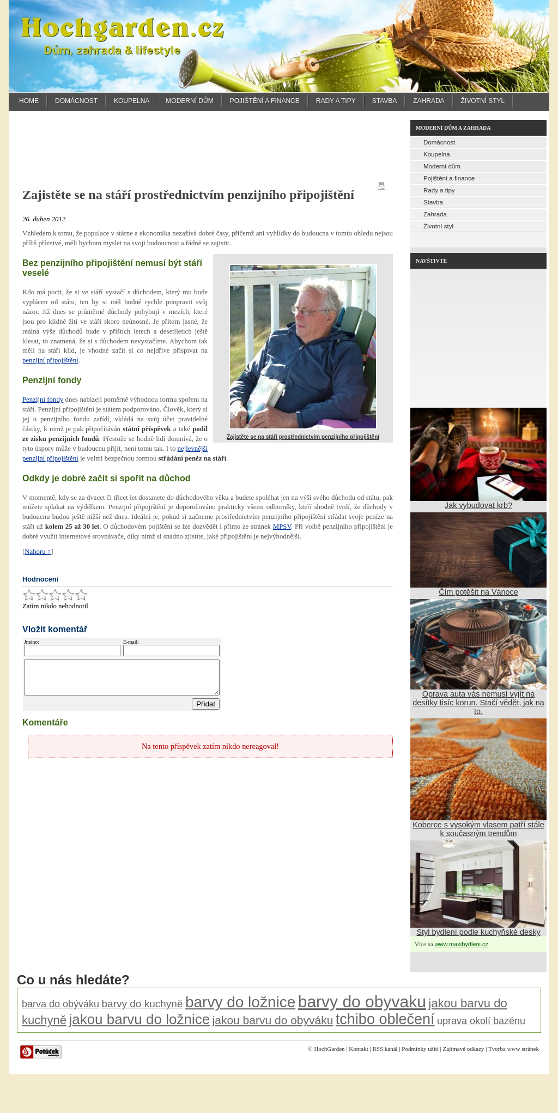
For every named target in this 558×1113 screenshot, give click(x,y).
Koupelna (131, 101)
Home (29, 101)
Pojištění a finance (265, 101)
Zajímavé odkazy (463, 1048)
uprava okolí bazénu (481, 1020)
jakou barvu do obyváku (273, 1020)
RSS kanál (384, 1048)
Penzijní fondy (42, 399)
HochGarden (329, 1048)
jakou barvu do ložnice (139, 1019)
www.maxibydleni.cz (461, 944)
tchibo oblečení (385, 1019)
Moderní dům (189, 101)
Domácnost (76, 101)
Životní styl (483, 101)
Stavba (384, 101)
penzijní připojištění (50, 360)
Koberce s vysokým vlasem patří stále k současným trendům (478, 829)
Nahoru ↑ (38, 551)
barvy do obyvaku (362, 1002)
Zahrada (428, 101)
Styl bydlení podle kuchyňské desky (478, 932)
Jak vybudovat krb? (478, 505)
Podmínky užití (420, 1048)
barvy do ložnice (240, 1002)
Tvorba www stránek (513, 1048)
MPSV (282, 526)
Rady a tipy (336, 101)
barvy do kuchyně (142, 1003)
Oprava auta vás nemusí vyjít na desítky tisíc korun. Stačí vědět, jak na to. (478, 702)
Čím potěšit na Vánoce (478, 592)
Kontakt (358, 1048)
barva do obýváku (60, 1004)
